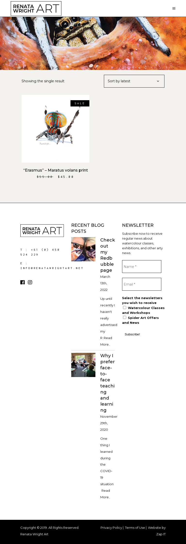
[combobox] (134, 81)
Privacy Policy (111, 527)
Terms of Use (135, 527)
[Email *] (141, 284)
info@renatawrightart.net (52, 268)
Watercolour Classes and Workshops (143, 310)
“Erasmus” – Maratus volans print (55, 170)
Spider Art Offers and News (140, 320)
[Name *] (141, 266)
